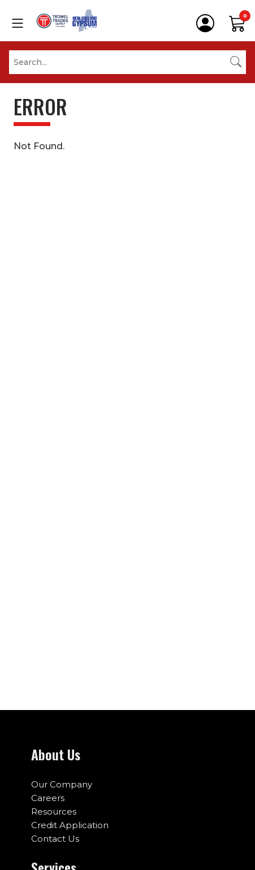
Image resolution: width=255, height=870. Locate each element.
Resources (53, 811)
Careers (47, 798)
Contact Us (55, 838)
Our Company (61, 784)
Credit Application (70, 825)
